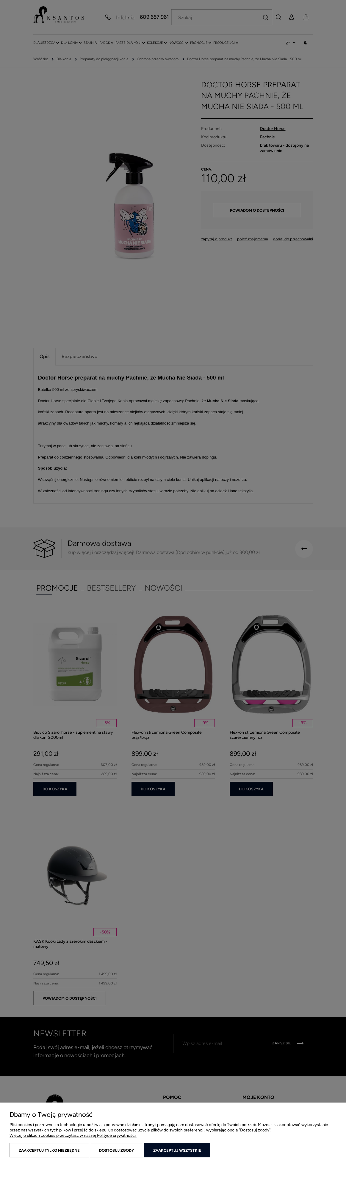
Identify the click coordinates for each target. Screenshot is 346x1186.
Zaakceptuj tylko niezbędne (49, 1150)
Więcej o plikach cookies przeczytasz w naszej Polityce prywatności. (73, 1135)
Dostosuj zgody (116, 1150)
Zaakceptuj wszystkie (177, 1150)
